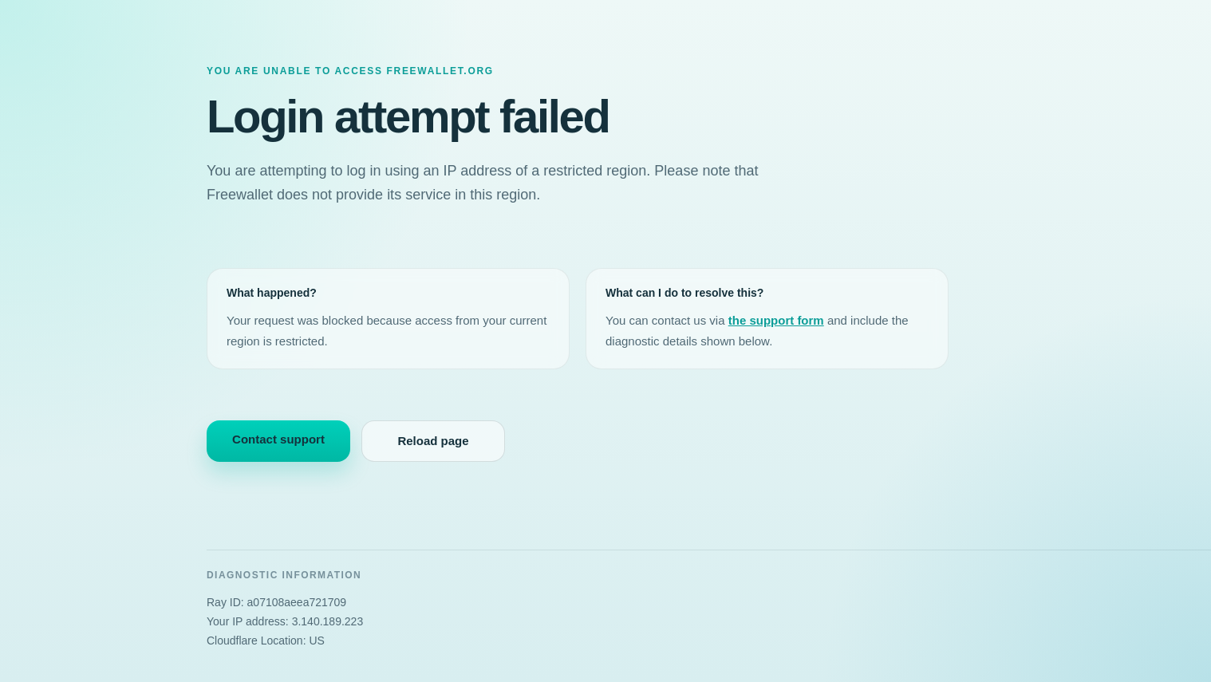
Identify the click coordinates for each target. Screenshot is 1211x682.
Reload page (432, 440)
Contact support (278, 439)
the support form (776, 320)
